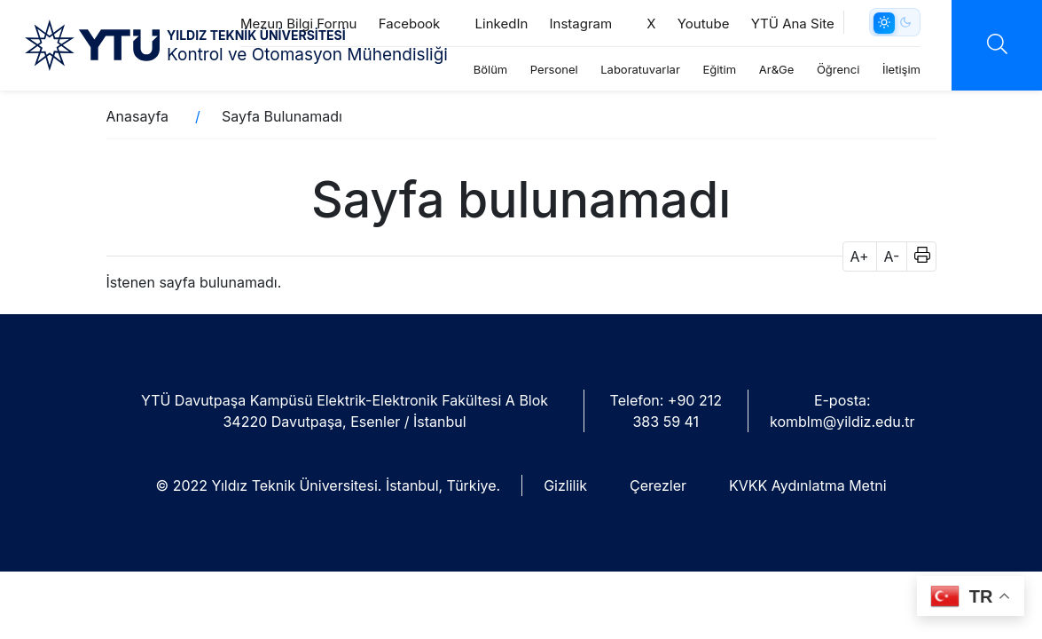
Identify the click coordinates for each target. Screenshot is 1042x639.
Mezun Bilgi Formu (298, 23)
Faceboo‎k (416, 23)
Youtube (704, 23)
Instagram (588, 23)
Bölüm (491, 69)
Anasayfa (137, 116)
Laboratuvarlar (640, 69)
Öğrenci (838, 69)
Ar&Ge (777, 69)
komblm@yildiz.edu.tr (842, 421)
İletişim (901, 69)
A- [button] (892, 256)
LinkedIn (502, 23)
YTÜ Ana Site (792, 23)
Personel (554, 69)
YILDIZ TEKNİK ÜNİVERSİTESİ (256, 35)
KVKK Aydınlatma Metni (807, 485)
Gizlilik (565, 485)
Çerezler (658, 485)
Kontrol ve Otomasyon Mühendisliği (307, 54)
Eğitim (719, 69)
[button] (916, 256)
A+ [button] (859, 256)
